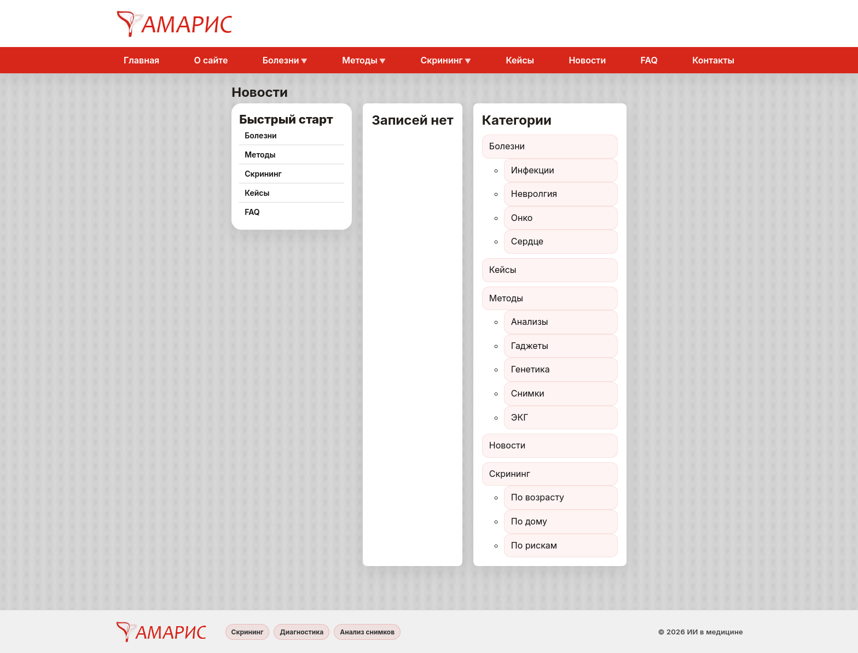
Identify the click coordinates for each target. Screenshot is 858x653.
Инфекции (532, 170)
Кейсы (520, 60)
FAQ (649, 60)
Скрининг (441, 60)
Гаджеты (529, 345)
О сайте (211, 60)
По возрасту (537, 497)
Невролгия (534, 193)
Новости (587, 60)
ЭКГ (520, 417)
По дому (529, 521)
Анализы (529, 321)
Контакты (713, 60)
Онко (522, 217)
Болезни (281, 60)
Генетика (530, 369)
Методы (359, 60)
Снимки (527, 393)
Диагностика (301, 632)
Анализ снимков (367, 632)
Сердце (527, 241)
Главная (141, 60)
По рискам (534, 545)
